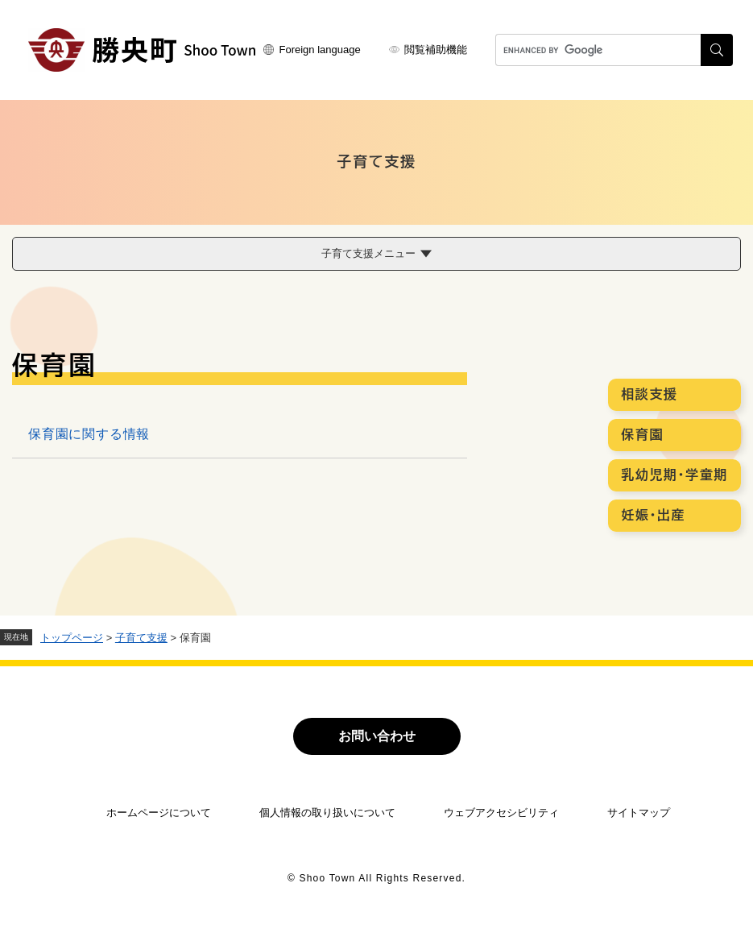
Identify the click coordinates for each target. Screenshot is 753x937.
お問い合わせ (377, 736)
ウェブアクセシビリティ (501, 812)
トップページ (71, 638)
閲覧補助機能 (435, 50)
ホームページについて (158, 812)
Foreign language (320, 50)
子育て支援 (141, 638)
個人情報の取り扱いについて (327, 812)
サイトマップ (638, 812)
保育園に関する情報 (89, 434)
